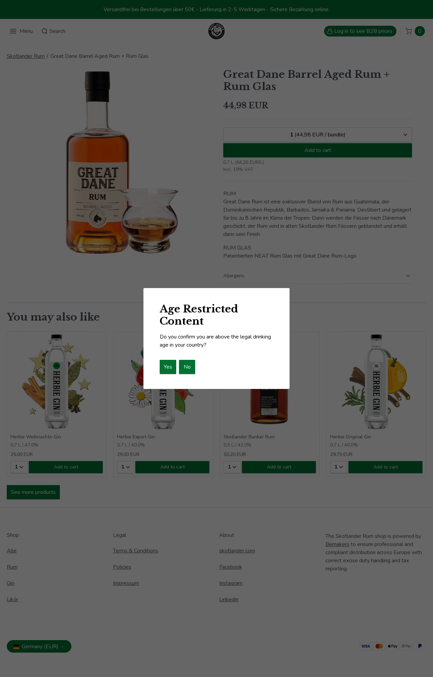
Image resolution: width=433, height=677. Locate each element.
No (187, 367)
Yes (168, 367)
